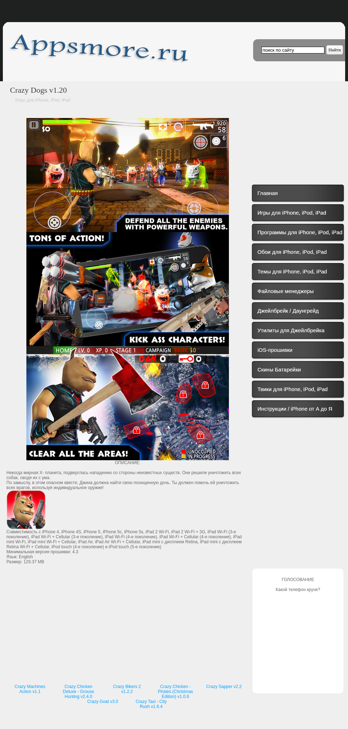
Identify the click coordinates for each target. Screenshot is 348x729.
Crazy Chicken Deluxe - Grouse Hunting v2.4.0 (78, 691)
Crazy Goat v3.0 (102, 701)
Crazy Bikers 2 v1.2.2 (127, 689)
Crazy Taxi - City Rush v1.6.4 (151, 704)
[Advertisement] (127, 629)
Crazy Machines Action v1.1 (30, 689)
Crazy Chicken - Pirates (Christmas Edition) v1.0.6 (175, 691)
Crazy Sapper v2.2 (223, 686)
